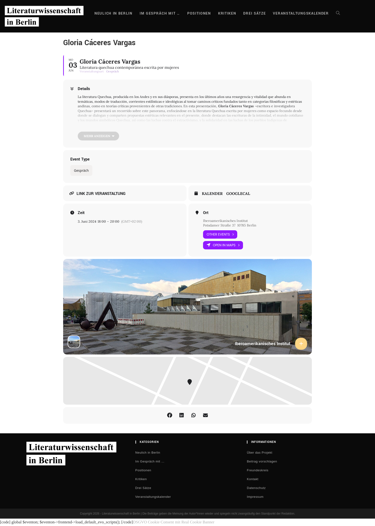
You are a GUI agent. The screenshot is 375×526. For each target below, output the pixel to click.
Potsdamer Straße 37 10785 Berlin (230, 225)
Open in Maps (223, 245)
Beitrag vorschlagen (262, 461)
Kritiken (141, 479)
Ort (206, 213)
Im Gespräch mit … (150, 461)
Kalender (212, 193)
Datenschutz (256, 488)
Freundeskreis (257, 470)
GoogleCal (238, 193)
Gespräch (81, 170)
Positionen (143, 470)
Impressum (255, 497)
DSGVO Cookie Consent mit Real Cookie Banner (173, 522)
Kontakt (252, 479)
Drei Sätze (143, 488)
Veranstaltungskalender (153, 497)
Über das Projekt (259, 452)
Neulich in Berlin (147, 452)
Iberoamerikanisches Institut (225, 221)
